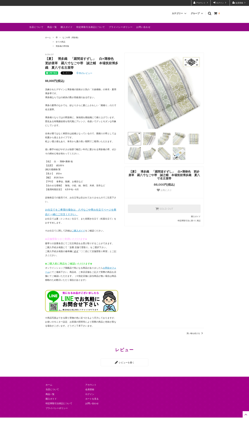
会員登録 (239, 2)
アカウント (201, 2)
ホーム (48, 42)
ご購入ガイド (78, 235)
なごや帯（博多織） (71, 42)
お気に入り (164, 195)
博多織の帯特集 (62, 51)
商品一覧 (52, 32)
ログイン (220, 2)
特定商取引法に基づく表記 (189, 225)
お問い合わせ (143, 32)
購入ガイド (67, 32)
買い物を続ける (195, 338)
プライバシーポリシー (121, 32)
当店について (36, 32)
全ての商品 (60, 47)
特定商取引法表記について (90, 32)
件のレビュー (84, 78)
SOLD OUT (164, 213)
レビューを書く (124, 367)
